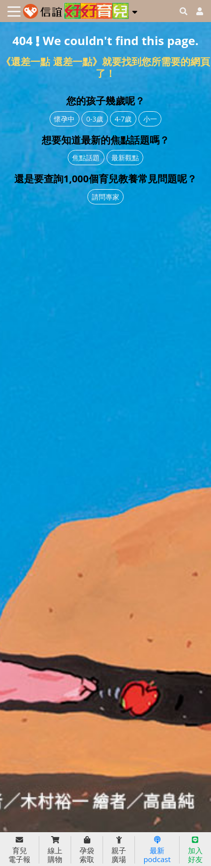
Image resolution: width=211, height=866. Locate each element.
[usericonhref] (196, 11)
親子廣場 (118, 850)
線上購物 (55, 850)
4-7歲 (123, 119)
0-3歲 (95, 119)
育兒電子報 (19, 850)
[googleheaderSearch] (183, 11)
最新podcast (156, 850)
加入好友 (195, 850)
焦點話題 (86, 157)
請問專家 (105, 196)
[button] (134, 10)
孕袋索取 (86, 850)
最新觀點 (125, 157)
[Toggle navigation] (14, 11)
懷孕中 (64, 119)
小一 (150, 119)
